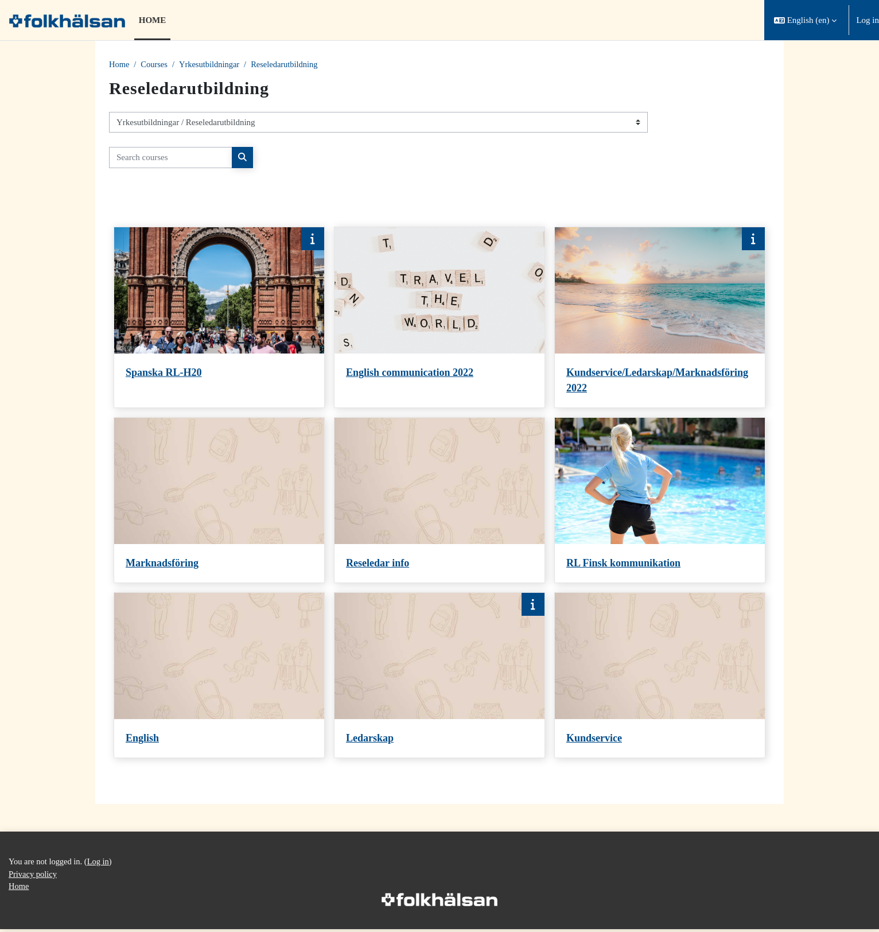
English (142, 739)
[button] (805, 20)
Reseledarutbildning (290, 64)
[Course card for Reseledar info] (439, 501)
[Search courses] (170, 158)
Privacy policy (34, 876)
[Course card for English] (219, 676)
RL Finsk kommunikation (623, 564)
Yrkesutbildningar (212, 64)
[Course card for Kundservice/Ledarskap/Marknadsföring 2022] (660, 318)
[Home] (67, 20)
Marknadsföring (162, 564)
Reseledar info (377, 564)
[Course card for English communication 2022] (439, 318)
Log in (867, 20)
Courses (155, 64)
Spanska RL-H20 (164, 373)
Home (119, 64)
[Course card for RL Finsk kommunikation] (660, 501)
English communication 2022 (409, 373)
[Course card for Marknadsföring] (219, 501)
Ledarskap (370, 739)
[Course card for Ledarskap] (439, 676)
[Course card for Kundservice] (660, 676)
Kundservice (594, 739)
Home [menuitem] (152, 20)
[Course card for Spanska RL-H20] (219, 318)
